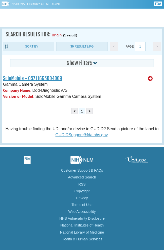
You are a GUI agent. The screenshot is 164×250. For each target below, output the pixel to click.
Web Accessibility (82, 212)
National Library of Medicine (36, 4)
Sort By (31, 46)
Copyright (82, 191)
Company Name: (17, 90)
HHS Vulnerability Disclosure (81, 218)
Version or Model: (18, 96)
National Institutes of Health (82, 225)
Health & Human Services (82, 239)
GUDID (82, 18)
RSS (82, 184)
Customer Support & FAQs (82, 170)
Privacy (82, 198)
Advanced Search (82, 177)
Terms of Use (81, 205)
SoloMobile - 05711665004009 (32, 78)
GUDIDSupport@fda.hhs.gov (81, 135)
